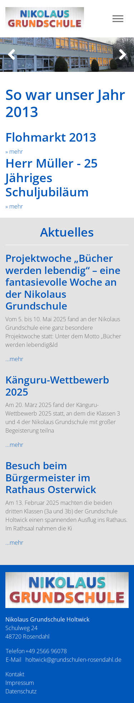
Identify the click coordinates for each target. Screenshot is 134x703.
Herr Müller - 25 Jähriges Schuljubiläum (51, 177)
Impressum (19, 683)
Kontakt (14, 674)
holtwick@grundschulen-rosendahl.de (73, 660)
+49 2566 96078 (46, 651)
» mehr (14, 151)
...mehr (14, 359)
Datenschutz (20, 691)
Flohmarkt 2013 (50, 137)
